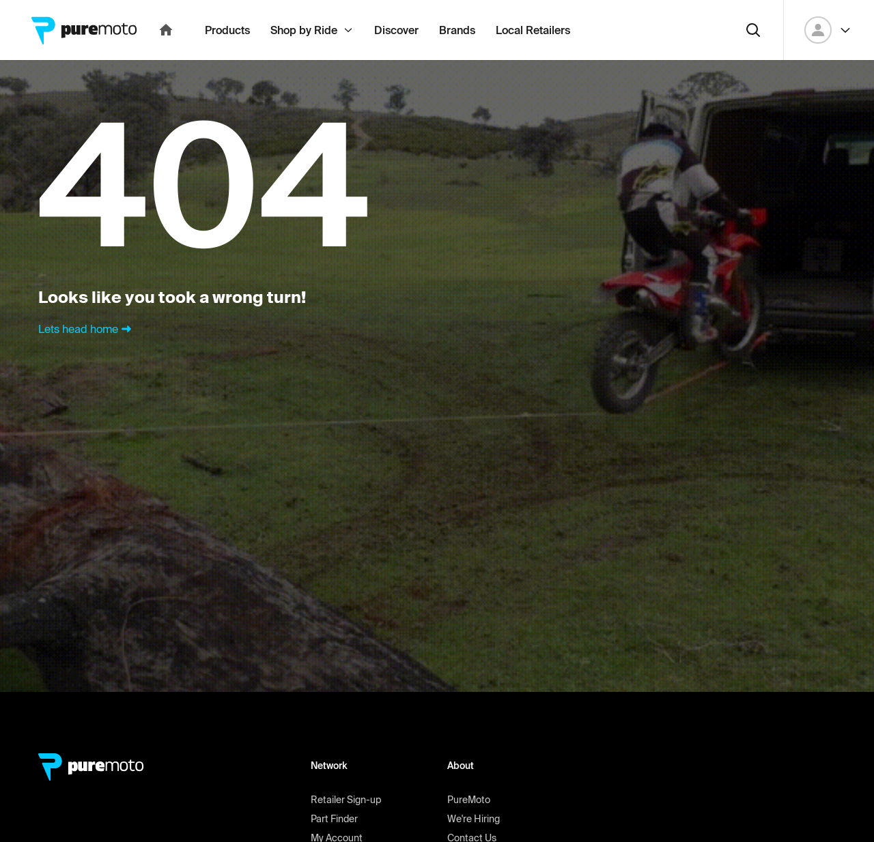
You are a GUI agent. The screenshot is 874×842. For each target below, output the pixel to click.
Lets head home (86, 359)
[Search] (753, 60)
